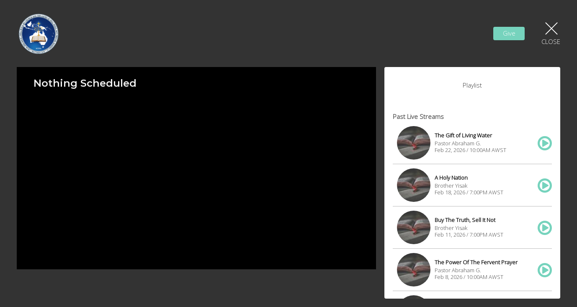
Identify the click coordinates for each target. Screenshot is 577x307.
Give (509, 33)
